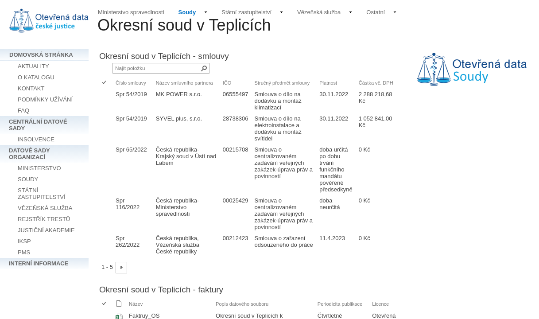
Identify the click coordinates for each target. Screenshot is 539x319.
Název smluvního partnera (184, 83)
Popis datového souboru (242, 304)
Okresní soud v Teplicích (184, 25)
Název (136, 304)
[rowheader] (106, 101)
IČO (227, 83)
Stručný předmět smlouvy (282, 83)
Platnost (328, 83)
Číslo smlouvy (131, 83)
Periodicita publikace (340, 304)
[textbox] (472, 75)
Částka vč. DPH (376, 83)
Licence (380, 304)
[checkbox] (104, 83)
